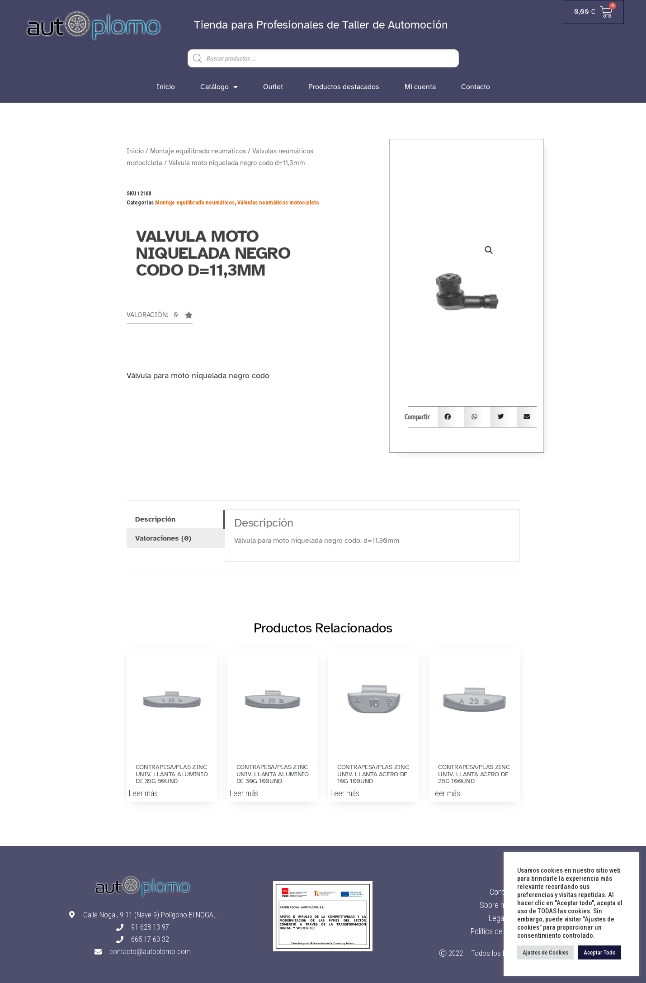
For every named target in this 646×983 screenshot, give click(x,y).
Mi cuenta (420, 86)
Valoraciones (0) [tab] (163, 538)
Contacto (475, 86)
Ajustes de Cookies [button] (545, 952)
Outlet (273, 86)
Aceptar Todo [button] (600, 952)
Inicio (165, 86)
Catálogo (219, 87)
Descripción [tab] (155, 519)
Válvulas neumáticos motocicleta (278, 202)
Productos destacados (343, 86)
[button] (160, 317)
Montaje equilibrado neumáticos (198, 151)
